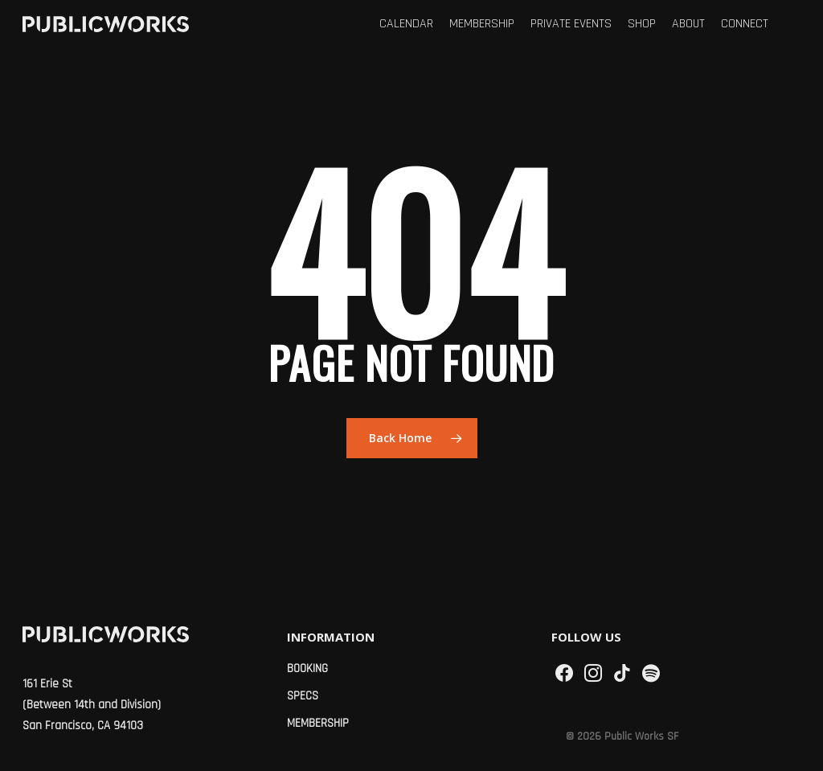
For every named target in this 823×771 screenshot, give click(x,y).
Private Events (571, 24)
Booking (307, 668)
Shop (642, 24)
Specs (302, 695)
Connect (744, 24)
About (688, 24)
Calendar (406, 24)
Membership (481, 24)
